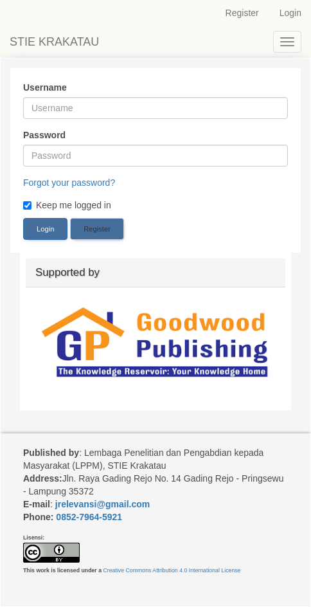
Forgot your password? (69, 182)
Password (44, 135)
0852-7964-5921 (89, 517)
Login (290, 13)
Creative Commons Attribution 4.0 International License (171, 570)
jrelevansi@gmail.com (102, 504)
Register (242, 13)
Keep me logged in (67, 205)
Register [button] (97, 229)
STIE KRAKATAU (54, 41)
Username (45, 87)
